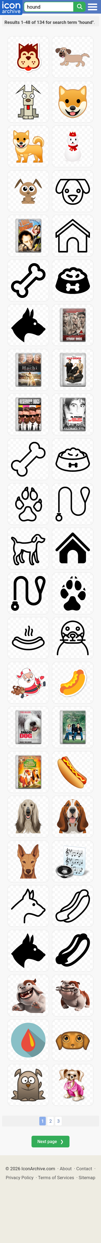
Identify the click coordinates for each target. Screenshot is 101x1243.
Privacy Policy (19, 1177)
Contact (84, 1168)
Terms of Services (56, 1177)
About (66, 1168)
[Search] (79, 7)
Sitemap (87, 1177)
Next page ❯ (50, 1141)
